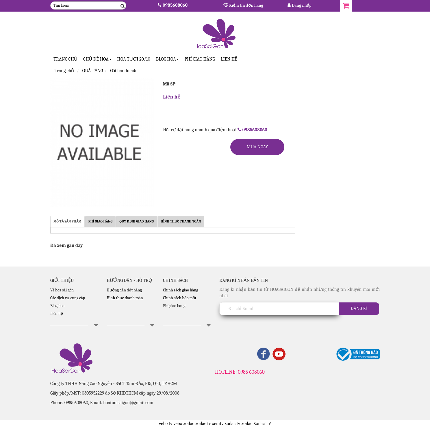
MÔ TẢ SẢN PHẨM (67, 221)
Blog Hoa (167, 59)
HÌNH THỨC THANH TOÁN (181, 221)
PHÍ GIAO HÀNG (100, 221)
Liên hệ (229, 59)
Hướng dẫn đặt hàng (124, 290)
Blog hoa (57, 305)
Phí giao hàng (200, 59)
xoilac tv (203, 423)
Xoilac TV (262, 423)
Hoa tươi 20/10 (133, 59)
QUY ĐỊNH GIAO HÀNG (136, 221)
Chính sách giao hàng (180, 290)
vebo (177, 423)
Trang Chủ (65, 59)
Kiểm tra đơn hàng (243, 5)
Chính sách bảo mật (179, 297)
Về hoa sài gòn (62, 290)
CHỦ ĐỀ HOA (97, 59)
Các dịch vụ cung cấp (67, 297)
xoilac (188, 423)
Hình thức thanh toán (125, 297)
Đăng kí (359, 308)
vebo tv (166, 423)
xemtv (217, 423)
